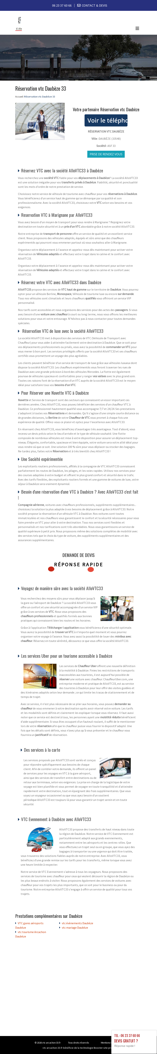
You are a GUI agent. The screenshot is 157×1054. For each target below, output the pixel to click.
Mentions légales (109, 1042)
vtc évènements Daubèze (77, 923)
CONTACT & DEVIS (94, 5)
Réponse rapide (78, 564)
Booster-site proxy (104, 1047)
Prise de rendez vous (106, 154)
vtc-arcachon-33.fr (51, 1042)
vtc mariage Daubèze (75, 927)
